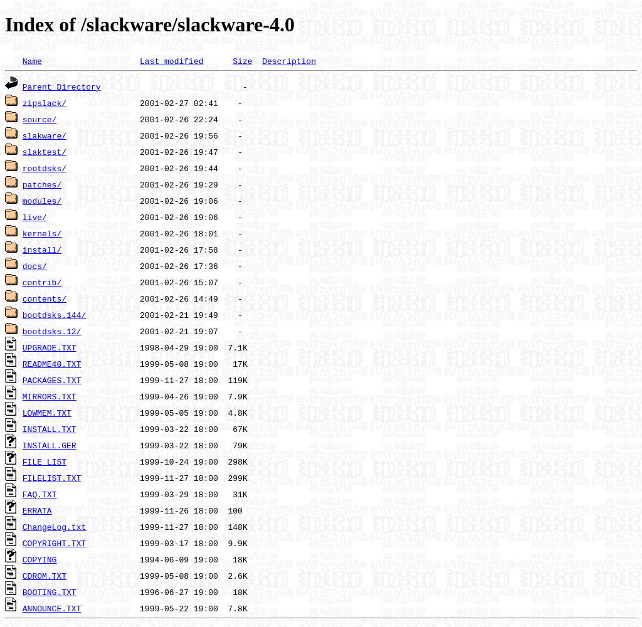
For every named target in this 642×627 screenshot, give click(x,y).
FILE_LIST (44, 461)
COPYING (40, 559)
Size (242, 60)
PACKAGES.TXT (52, 380)
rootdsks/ (44, 168)
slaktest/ (44, 151)
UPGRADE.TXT (49, 347)
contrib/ (42, 282)
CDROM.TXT (44, 575)
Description (289, 60)
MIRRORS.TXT (49, 396)
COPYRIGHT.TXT (54, 543)
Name (32, 60)
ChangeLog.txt (54, 526)
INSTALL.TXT (49, 429)
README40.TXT (52, 363)
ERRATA (37, 510)
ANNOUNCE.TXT (52, 608)
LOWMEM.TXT (47, 412)
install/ (42, 249)
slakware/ (44, 135)
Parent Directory (62, 86)
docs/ (35, 265)
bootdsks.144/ (54, 314)
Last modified (171, 60)
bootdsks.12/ (52, 331)
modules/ (42, 200)
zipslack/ (44, 102)
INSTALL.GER (49, 445)
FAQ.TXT (40, 494)
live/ (35, 217)
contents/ (44, 298)
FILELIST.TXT (52, 477)
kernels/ (42, 233)
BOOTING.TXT (49, 592)
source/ (40, 119)
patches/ (42, 184)
